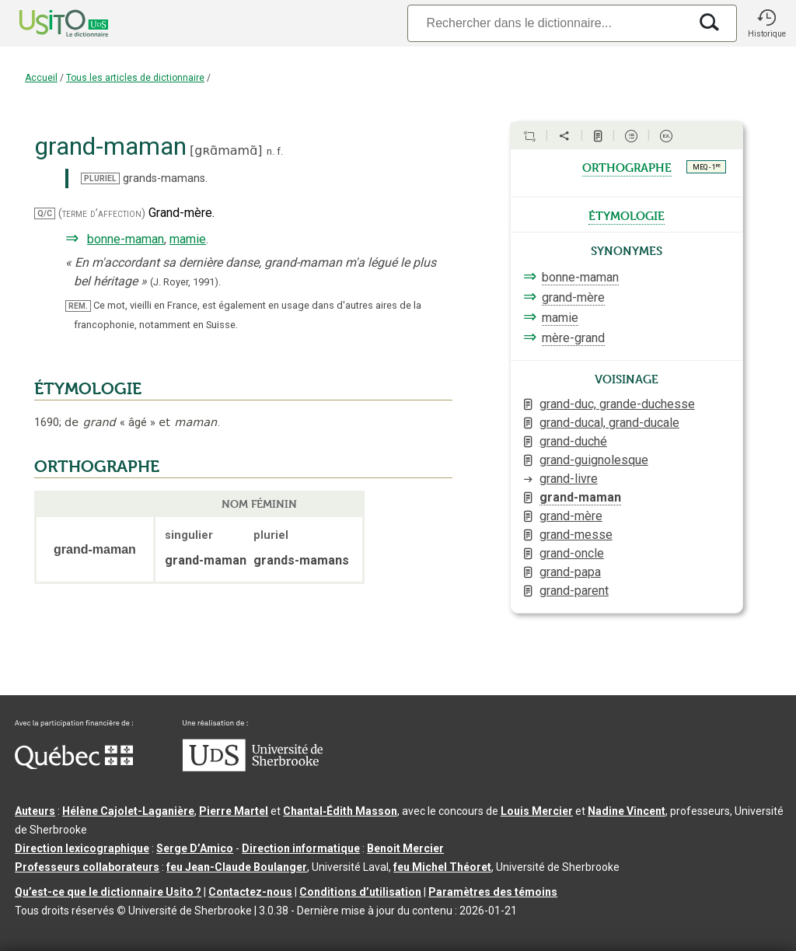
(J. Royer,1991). (185, 282)
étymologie (626, 214)
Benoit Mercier (405, 848)
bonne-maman (125, 239)
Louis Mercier (537, 811)
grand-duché (573, 441)
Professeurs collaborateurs (87, 867)
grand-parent (574, 590)
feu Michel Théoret (442, 867)
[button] (766, 23)
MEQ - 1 (707, 166)
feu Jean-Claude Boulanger (236, 867)
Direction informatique (301, 848)
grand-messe (576, 534)
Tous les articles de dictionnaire (135, 77)
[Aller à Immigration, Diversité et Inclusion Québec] (74, 765)
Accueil (41, 77)
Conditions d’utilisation (360, 892)
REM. (78, 306)
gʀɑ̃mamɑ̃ (225, 150)
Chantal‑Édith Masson (340, 811)
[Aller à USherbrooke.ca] (253, 767)
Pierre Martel (233, 811)
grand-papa (570, 572)
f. (280, 151)
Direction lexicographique (82, 848)
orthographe (627, 166)
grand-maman (580, 497)
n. (270, 151)
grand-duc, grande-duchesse (617, 404)
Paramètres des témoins (492, 892)
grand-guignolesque (593, 460)
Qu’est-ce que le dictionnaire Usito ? (108, 892)
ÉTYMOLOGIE (87, 388)
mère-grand (573, 337)
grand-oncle (571, 553)
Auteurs (35, 811)
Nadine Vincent (626, 811)
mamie (187, 239)
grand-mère (573, 297)
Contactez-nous (250, 892)
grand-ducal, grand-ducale (609, 422)
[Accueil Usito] (46, 23)
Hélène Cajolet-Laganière (128, 811)
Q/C (44, 213)
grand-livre (568, 478)
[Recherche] (548, 22)
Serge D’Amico (194, 848)
